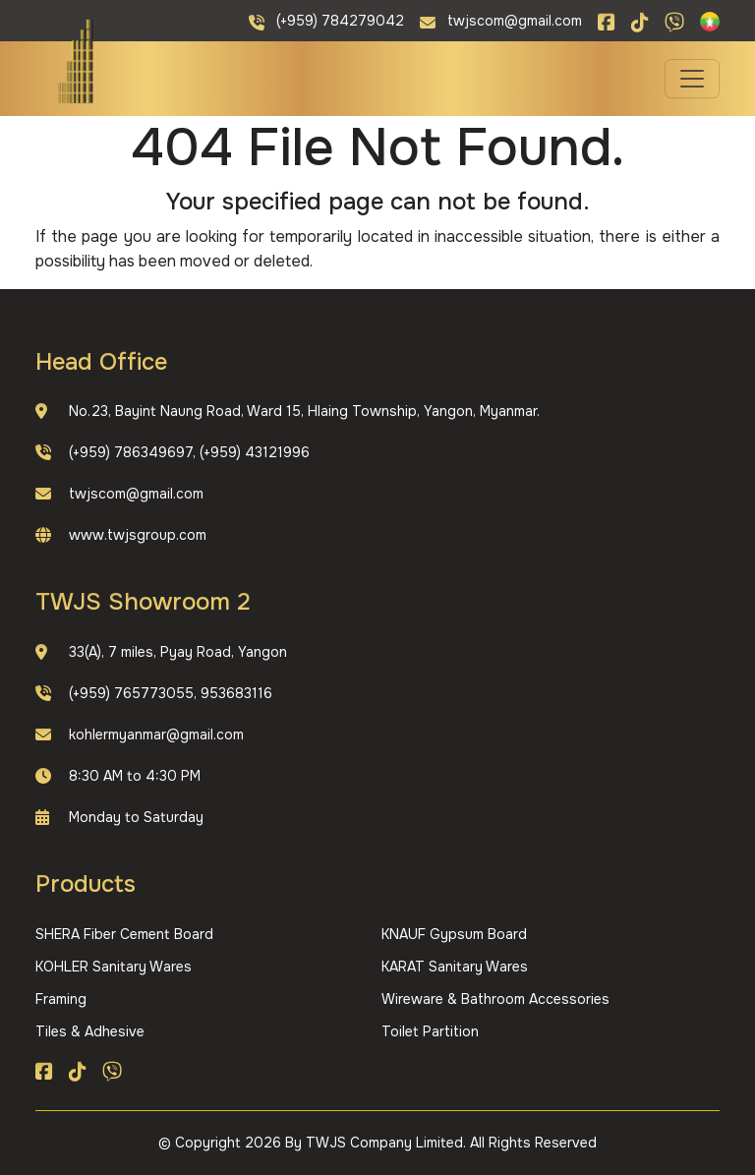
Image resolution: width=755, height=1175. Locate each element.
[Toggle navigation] (692, 78)
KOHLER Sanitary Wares (113, 966)
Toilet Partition (430, 1031)
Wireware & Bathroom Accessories (495, 999)
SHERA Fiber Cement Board (124, 934)
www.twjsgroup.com (137, 535)
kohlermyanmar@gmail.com (156, 734)
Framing (61, 999)
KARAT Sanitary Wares (454, 966)
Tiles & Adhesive (90, 1031)
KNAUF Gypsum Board (454, 934)
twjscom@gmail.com (136, 493)
